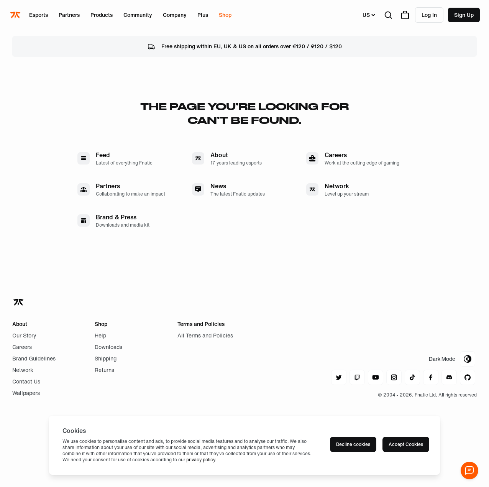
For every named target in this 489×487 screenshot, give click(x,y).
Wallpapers (26, 393)
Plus (202, 15)
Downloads (108, 347)
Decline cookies (353, 444)
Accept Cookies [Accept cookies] (406, 444)
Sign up (464, 15)
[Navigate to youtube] (375, 377)
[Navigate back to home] (19, 302)
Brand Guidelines (34, 358)
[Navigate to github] (467, 377)
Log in (429, 15)
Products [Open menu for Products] (101, 15)
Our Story (24, 335)
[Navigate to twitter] (338, 377)
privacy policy (200, 459)
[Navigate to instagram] (394, 377)
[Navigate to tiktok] (412, 377)
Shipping (106, 358)
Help (100, 335)
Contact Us (26, 381)
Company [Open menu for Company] (175, 15)
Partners (69, 15)
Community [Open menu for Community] (137, 15)
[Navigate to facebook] (430, 377)
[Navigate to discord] (449, 377)
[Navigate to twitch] (357, 377)
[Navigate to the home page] (16, 15)
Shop (225, 15)
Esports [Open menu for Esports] (38, 15)
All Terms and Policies (205, 335)
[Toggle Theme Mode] (452, 359)
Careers (22, 347)
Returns (104, 370)
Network (22, 370)
